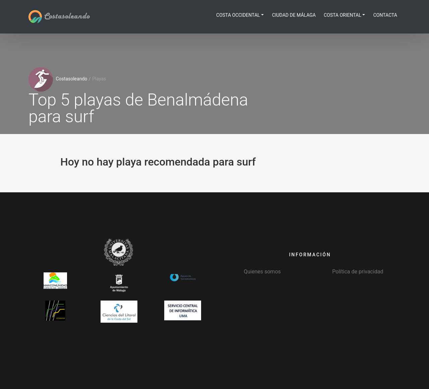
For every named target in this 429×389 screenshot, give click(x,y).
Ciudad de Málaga (294, 15)
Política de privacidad (357, 271)
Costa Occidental (238, 15)
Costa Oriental (342, 15)
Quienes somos (262, 271)
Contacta (385, 15)
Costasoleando (58, 16)
